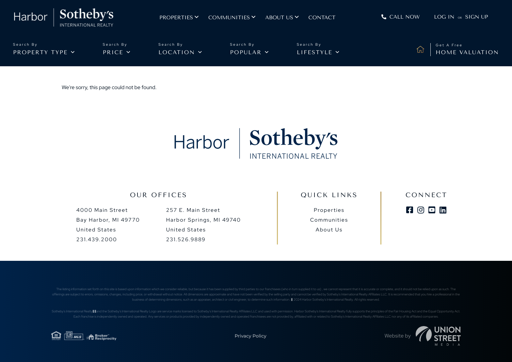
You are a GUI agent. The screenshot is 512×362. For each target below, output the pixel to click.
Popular (246, 52)
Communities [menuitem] (233, 18)
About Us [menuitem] (329, 229)
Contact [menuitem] (326, 18)
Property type (40, 52)
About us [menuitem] (283, 18)
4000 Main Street (108, 220)
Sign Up (476, 17)
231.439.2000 (96, 239)
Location (176, 52)
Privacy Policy (250, 336)
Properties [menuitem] (180, 18)
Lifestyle (314, 52)
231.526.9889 (186, 239)
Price (113, 52)
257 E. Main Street (203, 220)
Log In (444, 17)
